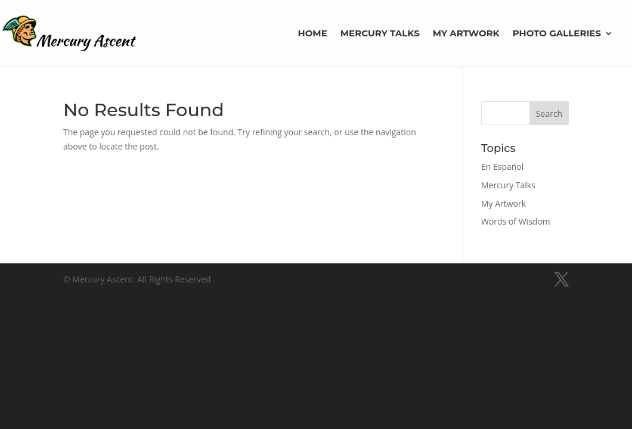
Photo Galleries (557, 34)
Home (312, 34)
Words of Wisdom (515, 221)
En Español (502, 166)
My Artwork (466, 34)
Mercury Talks (380, 34)
